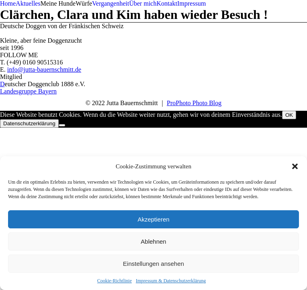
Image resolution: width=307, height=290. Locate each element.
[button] (295, 166)
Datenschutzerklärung (29, 123)
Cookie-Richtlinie (114, 281)
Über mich (143, 3)
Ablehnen (153, 241)
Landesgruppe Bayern (28, 91)
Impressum (191, 3)
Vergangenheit (110, 3)
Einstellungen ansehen (153, 263)
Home (8, 3)
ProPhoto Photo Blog (194, 102)
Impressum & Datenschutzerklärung (171, 281)
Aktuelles (28, 3)
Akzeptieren (153, 219)
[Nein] (62, 125)
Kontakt (167, 3)
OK (289, 115)
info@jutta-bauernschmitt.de (44, 69)
